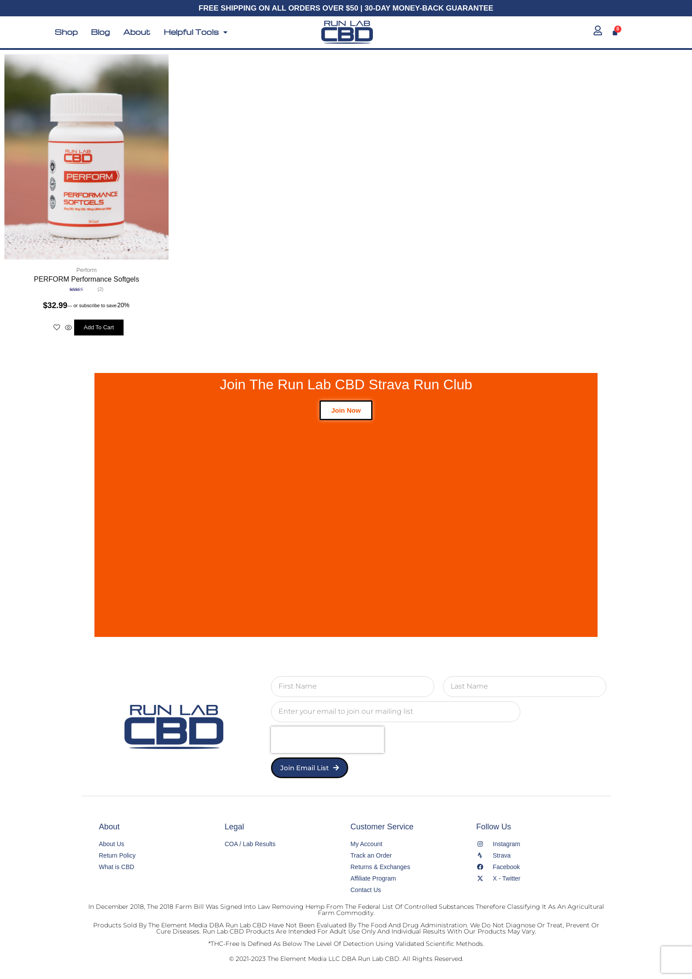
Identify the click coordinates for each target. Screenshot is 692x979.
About (136, 32)
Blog (100, 32)
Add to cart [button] (99, 326)
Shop (66, 32)
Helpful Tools (195, 32)
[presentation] (327, 738)
